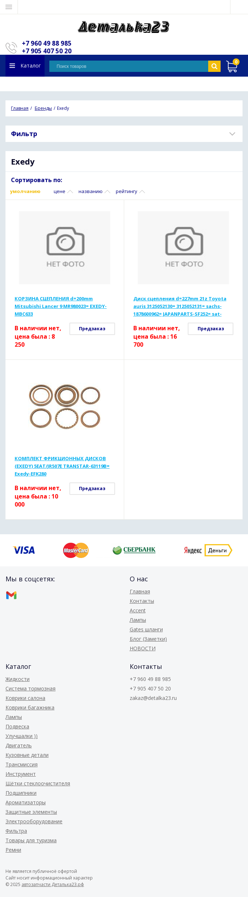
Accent (138, 610)
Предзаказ (92, 329)
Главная (140, 591)
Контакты (142, 600)
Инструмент (20, 773)
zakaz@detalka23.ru (153, 697)
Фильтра (16, 830)
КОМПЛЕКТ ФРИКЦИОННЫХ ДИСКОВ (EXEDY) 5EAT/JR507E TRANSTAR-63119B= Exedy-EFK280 (62, 466)
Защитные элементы (31, 811)
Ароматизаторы (25, 802)
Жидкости (17, 678)
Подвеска (17, 726)
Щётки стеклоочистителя (37, 783)
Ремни (13, 849)
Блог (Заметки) (148, 638)
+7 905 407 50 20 (47, 51)
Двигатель (18, 745)
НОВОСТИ (143, 648)
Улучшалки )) (21, 735)
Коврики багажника (29, 707)
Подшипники (21, 792)
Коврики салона (25, 697)
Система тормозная (30, 688)
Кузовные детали (27, 754)
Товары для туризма (31, 840)
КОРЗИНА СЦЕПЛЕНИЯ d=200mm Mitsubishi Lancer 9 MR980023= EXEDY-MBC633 (61, 306)
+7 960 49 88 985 (47, 43)
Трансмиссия (21, 764)
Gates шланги (146, 629)
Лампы (138, 619)
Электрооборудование (33, 821)
